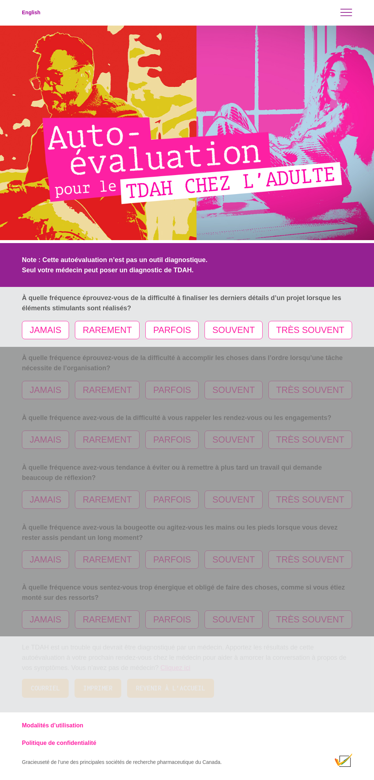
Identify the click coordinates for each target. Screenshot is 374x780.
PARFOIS (172, 330)
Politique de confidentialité (59, 743)
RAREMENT (107, 330)
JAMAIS (45, 330)
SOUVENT (234, 330)
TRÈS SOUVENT (310, 330)
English (31, 12)
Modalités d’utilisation (52, 725)
